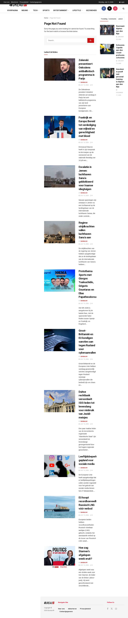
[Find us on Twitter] (109, 8)
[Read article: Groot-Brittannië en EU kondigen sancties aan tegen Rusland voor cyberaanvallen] (59, 340)
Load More (20, 189)
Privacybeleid (24, 2)
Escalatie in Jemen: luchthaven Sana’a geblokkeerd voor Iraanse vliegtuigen (25, 58)
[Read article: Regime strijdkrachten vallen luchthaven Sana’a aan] (59, 232)
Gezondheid (91, 10)
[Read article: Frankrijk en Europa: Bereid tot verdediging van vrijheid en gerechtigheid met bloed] (59, 127)
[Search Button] (123, 8)
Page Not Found (55, 18)
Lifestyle (76, 10)
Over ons (7, 2)
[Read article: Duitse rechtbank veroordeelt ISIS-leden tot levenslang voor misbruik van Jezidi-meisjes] (59, 401)
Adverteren (14, 2)
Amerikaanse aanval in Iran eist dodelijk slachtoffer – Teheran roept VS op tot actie (24, 163)
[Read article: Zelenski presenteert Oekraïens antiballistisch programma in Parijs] (59, 69)
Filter (34, 15)
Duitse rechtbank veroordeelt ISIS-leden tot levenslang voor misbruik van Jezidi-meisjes (25, 112)
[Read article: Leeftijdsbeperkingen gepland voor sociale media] (59, 466)
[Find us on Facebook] (104, 8)
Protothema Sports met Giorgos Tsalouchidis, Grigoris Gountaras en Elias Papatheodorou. (25, 84)
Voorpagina (12, 10)
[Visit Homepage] (17, 4)
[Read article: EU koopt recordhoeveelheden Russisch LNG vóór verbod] (59, 507)
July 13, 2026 (84, 85)
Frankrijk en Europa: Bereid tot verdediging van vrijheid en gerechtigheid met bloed (24, 45)
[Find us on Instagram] (115, 8)
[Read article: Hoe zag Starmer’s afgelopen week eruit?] (59, 557)
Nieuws (25, 10)
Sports (46, 10)
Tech (35, 10)
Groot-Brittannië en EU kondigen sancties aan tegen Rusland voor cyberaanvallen (25, 98)
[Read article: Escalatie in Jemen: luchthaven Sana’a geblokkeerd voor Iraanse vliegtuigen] (59, 176)
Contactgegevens (36, 2)
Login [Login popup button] (121, 2)
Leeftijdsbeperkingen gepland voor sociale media (91, 460)
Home (46, 18)
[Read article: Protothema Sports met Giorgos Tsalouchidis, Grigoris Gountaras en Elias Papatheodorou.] (59, 280)
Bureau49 (84, 82)
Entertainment (60, 10)
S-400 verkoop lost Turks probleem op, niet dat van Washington (22, 177)
